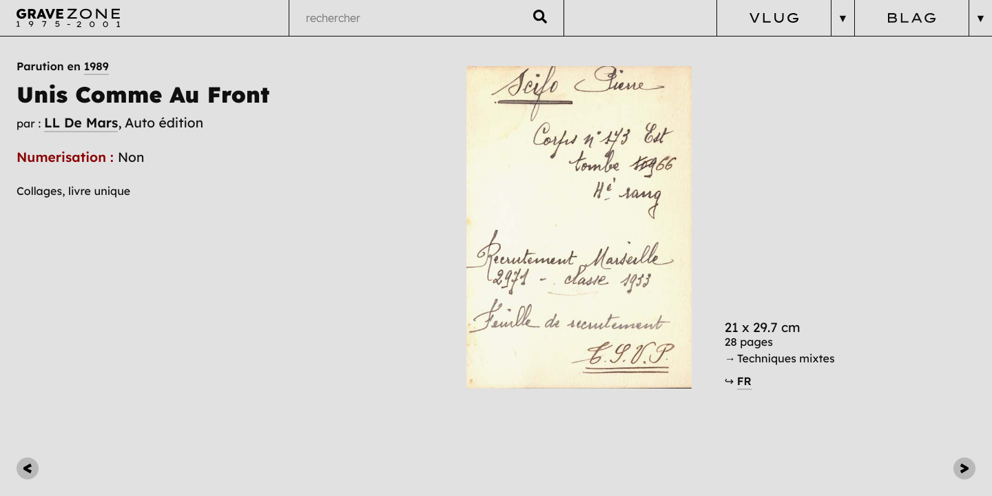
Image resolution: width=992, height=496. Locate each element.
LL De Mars (81, 122)
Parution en (63, 67)
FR (744, 382)
